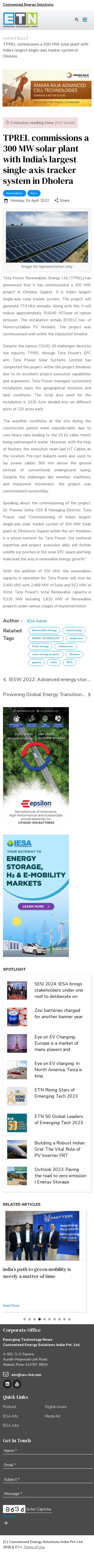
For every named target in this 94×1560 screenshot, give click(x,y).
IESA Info (10, 1416)
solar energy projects (46, 654)
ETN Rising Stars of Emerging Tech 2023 (56, 1093)
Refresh (9, 1516)
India (54, 662)
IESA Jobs (11, 1425)
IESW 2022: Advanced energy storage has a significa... (47, 679)
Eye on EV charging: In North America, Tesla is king (58, 1069)
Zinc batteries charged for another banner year (59, 1013)
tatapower (76, 638)
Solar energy (40, 646)
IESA (69, 662)
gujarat (36, 662)
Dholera (74, 654)
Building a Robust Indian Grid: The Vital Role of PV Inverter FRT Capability (60, 1148)
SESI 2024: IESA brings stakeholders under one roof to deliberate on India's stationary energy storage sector (60, 989)
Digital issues (56, 1406)
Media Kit (52, 1416)
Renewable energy (44, 630)
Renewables (14, 193)
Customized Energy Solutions (28, 4)
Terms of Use (34, 1547)
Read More (15, 1305)
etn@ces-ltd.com (26, 1374)
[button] (24, 1319)
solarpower (65, 646)
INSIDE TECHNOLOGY (46, 638)
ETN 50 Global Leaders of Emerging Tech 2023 (59, 1119)
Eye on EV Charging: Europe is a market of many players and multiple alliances (56, 1042)
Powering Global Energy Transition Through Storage (47, 694)
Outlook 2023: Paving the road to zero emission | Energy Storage (60, 1175)
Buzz (34, 193)
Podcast (9, 1406)
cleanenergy (74, 630)
